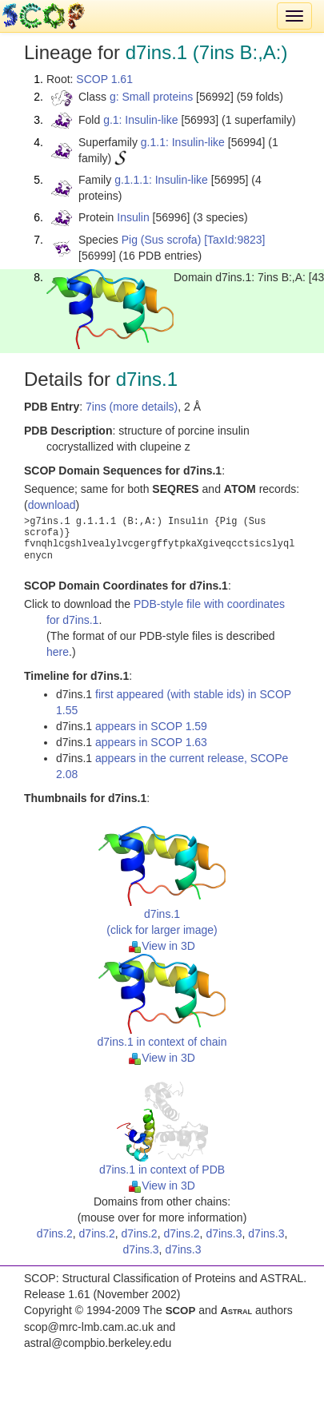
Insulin (133, 217)
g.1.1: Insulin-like (183, 142)
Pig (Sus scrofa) (162, 239)
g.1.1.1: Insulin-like (161, 179)
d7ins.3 (224, 1233)
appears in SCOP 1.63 (151, 742)
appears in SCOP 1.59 (151, 726)
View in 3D (162, 945)
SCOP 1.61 (104, 79)
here (57, 651)
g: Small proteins (151, 96)
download (52, 504)
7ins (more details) (132, 406)
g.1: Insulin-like (140, 119)
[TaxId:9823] (234, 239)
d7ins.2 (55, 1233)
